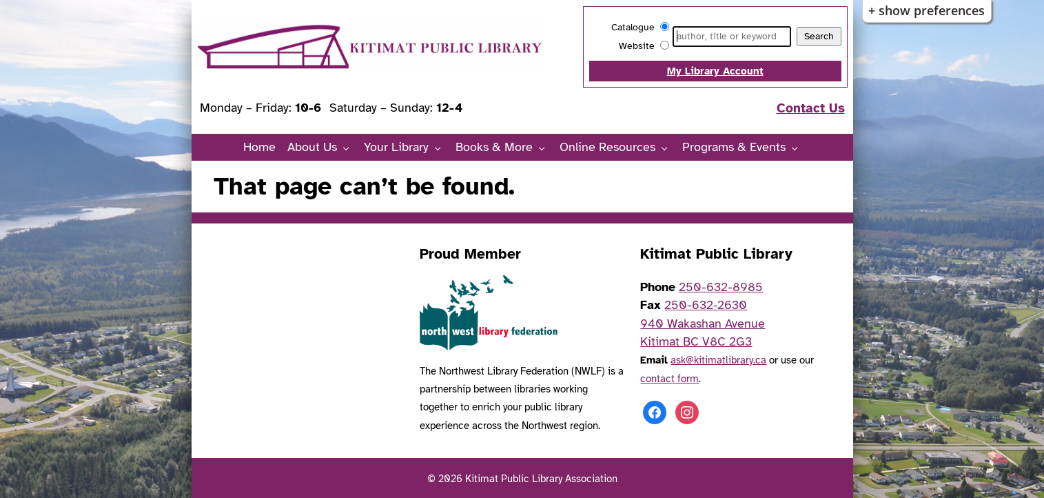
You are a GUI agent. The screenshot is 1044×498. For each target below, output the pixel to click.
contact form (669, 378)
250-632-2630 (705, 304)
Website (637, 46)
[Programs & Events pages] (798, 148)
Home (259, 147)
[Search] (731, 36)
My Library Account (715, 70)
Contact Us (811, 108)
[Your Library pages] (441, 148)
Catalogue (633, 27)
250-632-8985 (721, 287)
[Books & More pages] (545, 148)
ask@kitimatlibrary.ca (718, 359)
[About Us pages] (350, 148)
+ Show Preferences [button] (926, 10)
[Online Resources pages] (668, 148)
